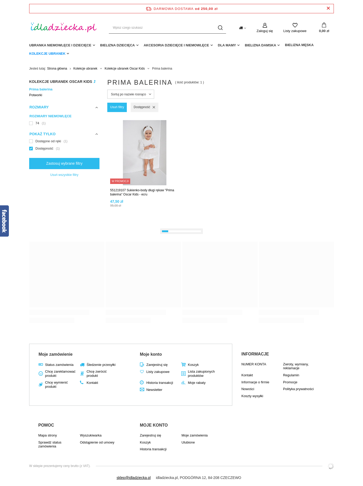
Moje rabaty (196, 383)
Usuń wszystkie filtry (64, 175)
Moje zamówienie (56, 354)
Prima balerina (41, 89)
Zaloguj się (264, 31)
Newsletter (154, 390)
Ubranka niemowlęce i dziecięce (60, 45)
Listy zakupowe (294, 31)
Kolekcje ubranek (47, 54)
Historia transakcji (159, 383)
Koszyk (193, 365)
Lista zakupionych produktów (201, 374)
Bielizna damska (260, 45)
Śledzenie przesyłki (100, 365)
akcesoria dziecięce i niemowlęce (176, 45)
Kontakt (92, 383)
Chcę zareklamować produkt (60, 374)
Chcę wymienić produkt (56, 384)
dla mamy (227, 45)
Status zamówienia (59, 365)
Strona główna (57, 68)
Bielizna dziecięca (117, 45)
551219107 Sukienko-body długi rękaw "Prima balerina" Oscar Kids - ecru (142, 192)
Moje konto (151, 354)
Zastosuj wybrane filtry (64, 163)
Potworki (35, 95)
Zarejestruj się (157, 365)
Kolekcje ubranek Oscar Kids (125, 68)
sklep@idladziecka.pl (134, 478)
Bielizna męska (299, 45)
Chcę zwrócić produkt (96, 374)
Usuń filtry (117, 107)
